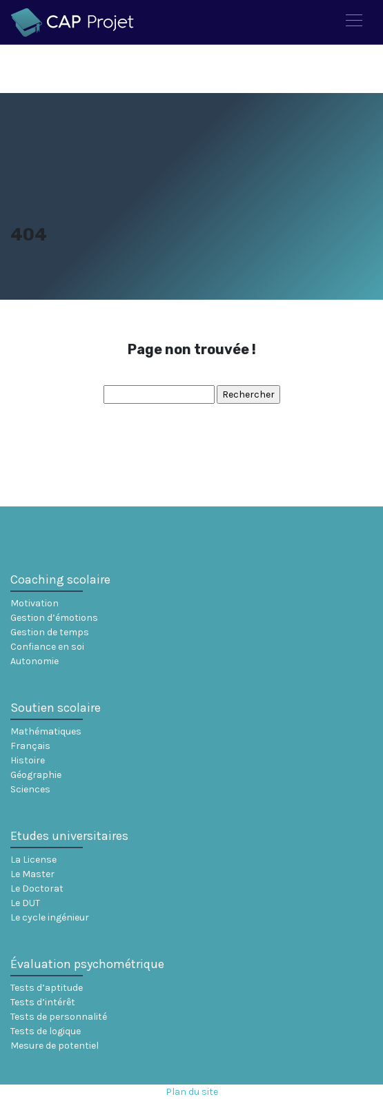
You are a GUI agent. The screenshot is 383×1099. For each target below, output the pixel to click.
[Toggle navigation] (353, 22)
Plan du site (192, 1092)
